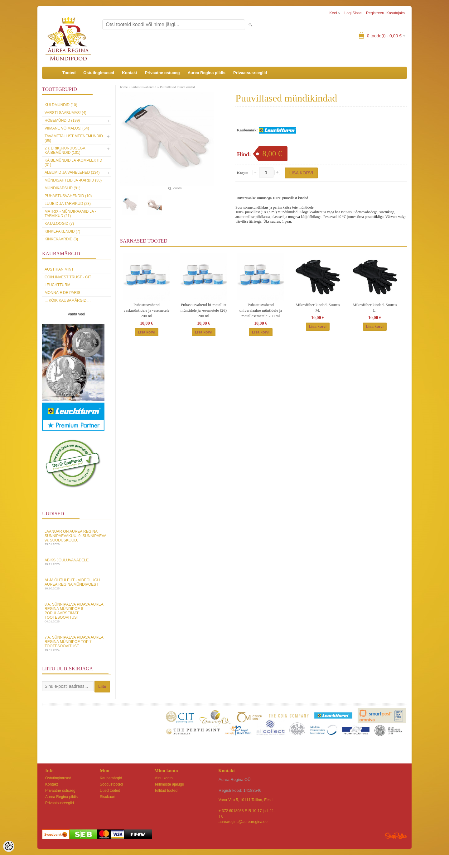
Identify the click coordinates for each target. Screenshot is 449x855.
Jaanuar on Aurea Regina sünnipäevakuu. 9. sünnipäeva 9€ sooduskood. (76, 537)
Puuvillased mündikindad (177, 87)
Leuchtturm (57, 285)
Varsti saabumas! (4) (65, 113)
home (124, 87)
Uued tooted (110, 790)
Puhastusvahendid (143, 87)
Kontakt (129, 72)
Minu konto (163, 778)
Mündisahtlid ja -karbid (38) (73, 180)
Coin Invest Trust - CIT (68, 277)
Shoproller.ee (396, 836)
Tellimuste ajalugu (169, 784)
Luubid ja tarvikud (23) (68, 203)
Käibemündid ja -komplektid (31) (73, 162)
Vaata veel (76, 314)
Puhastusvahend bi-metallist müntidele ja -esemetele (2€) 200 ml (204, 310)
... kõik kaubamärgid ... (67, 300)
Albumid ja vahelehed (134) (72, 172)
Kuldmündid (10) (61, 105)
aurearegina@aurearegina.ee (243, 822)
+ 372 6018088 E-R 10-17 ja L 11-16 (247, 811)
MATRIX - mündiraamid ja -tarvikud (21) (70, 213)
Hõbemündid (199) (62, 120)
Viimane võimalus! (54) (67, 128)
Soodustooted (111, 784)
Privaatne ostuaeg (162, 72)
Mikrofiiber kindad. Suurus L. (375, 307)
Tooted (68, 72)
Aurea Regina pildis (206, 72)
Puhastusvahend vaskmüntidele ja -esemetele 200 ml (146, 310)
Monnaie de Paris (62, 293)
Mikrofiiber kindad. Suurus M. (318, 307)
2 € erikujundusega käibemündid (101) (65, 150)
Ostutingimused (98, 72)
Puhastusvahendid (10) (68, 196)
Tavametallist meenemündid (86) (74, 138)
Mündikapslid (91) (62, 188)
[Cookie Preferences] (8, 846)
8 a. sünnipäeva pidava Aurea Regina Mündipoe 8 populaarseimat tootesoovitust (76, 612)
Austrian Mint (59, 269)
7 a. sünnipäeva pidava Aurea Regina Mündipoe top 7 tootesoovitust (76, 643)
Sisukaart (107, 797)
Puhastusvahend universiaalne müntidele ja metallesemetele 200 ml (260, 310)
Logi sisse (353, 13)
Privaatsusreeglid (250, 72)
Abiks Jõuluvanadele (76, 562)
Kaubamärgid (111, 778)
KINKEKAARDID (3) (61, 239)
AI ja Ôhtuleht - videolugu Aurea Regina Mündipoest (76, 584)
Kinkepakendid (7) (62, 231)
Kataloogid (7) (59, 223)
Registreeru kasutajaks (385, 13)
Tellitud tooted (165, 790)
